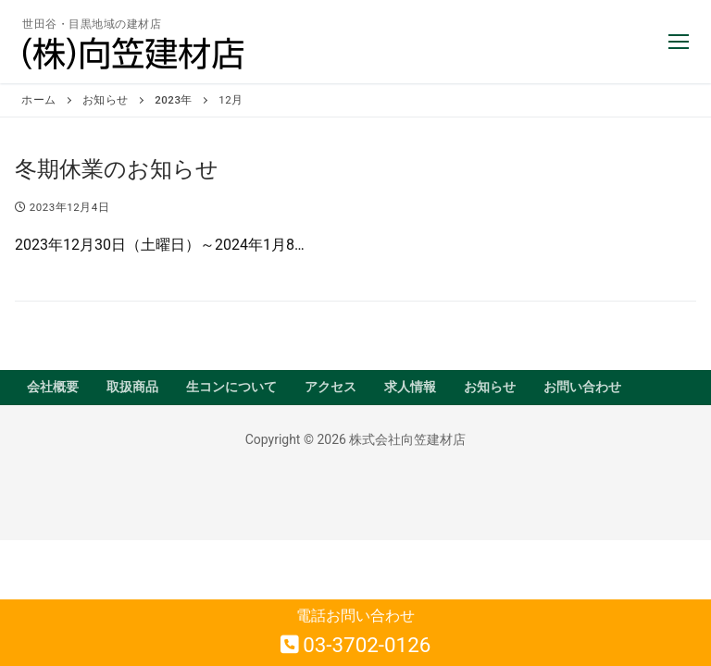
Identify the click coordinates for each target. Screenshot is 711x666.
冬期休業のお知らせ (116, 169)
